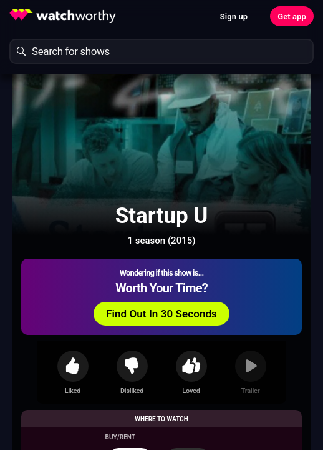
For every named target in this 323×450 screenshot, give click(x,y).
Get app (291, 16)
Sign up (234, 16)
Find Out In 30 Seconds (161, 314)
